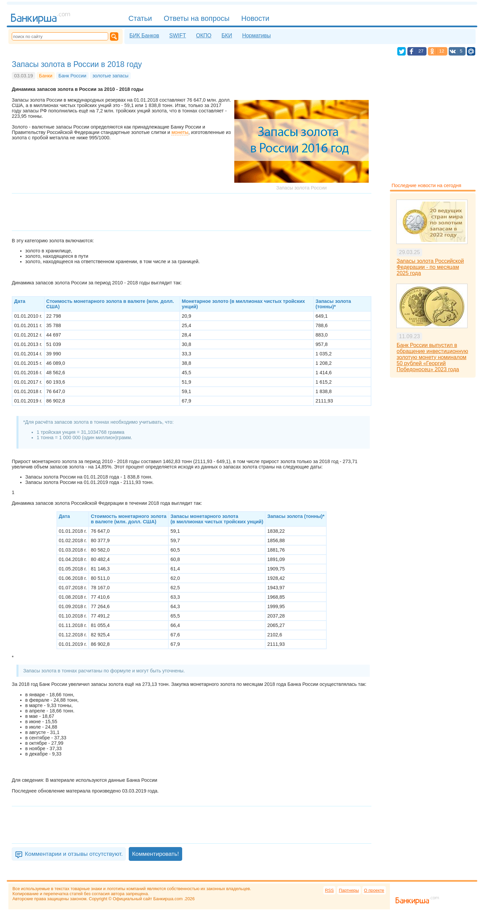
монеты (179, 132)
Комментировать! (155, 853)
